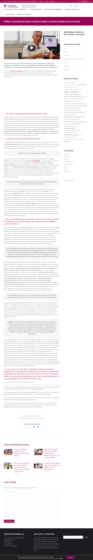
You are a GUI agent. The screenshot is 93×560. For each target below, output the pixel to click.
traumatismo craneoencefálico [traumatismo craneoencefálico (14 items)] (71, 139)
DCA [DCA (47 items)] (81, 96)
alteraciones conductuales (27, 418)
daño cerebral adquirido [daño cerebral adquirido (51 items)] (72, 94)
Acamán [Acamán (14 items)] (66, 82)
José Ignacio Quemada (16, 71)
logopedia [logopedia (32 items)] (72, 119)
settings (61, 558)
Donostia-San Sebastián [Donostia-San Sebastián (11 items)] (75, 101)
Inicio (65, 48)
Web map (66, 69)
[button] (81, 6)
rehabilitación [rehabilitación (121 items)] (69, 128)
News (65, 51)
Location (66, 62)
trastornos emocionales (40, 418)
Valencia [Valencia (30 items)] (81, 139)
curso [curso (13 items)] (81, 89)
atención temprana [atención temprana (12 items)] (68, 87)
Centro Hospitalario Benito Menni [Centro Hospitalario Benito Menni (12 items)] (71, 89)
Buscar (86, 537)
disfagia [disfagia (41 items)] (66, 101)
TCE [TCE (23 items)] (80, 135)
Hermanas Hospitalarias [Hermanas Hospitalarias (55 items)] (78, 106)
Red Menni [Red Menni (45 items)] (77, 124)
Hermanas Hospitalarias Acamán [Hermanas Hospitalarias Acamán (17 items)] (72, 108)
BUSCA (65, 534)
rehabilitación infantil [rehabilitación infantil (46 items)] (71, 135)
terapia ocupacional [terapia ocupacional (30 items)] (70, 137)
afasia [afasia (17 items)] (73, 82)
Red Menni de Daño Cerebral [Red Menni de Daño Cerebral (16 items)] (71, 126)
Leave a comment (37, 416)
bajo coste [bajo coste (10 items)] (75, 87)
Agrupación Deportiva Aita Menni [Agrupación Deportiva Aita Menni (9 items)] (71, 85)
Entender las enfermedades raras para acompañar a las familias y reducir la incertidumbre (52, 466)
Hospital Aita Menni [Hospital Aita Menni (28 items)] (69, 115)
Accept (70, 557)
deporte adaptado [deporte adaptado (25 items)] (69, 99)
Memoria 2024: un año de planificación (73, 59)
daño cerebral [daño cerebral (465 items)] (71, 92)
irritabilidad (36, 161)
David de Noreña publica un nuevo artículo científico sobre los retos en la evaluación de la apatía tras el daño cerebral (22, 467)
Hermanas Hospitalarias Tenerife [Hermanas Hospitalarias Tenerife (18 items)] (72, 110)
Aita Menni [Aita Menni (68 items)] (82, 85)
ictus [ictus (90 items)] (66, 119)
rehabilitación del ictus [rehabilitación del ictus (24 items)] (70, 133)
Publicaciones (67, 55)
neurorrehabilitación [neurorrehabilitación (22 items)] (80, 121)
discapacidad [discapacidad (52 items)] (79, 99)
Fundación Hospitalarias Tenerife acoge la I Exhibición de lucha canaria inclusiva (21, 452)
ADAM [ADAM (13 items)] (70, 82)
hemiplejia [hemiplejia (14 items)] (66, 106)
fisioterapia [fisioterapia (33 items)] (78, 103)
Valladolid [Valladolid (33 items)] (67, 142)
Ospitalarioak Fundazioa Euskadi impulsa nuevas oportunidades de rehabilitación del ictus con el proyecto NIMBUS (51, 453)
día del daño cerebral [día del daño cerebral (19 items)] (69, 103)
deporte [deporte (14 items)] (86, 96)
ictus (34, 418)
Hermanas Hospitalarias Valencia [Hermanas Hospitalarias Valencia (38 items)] (74, 112)
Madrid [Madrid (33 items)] (78, 119)
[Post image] (8, 452)
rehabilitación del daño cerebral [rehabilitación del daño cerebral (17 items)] (72, 130)
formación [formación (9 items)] (85, 103)
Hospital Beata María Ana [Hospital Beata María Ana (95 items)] (74, 117)
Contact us (66, 66)
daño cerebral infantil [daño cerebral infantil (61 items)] (72, 96)
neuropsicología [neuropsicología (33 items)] (69, 121)
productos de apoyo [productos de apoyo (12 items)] (68, 123)
